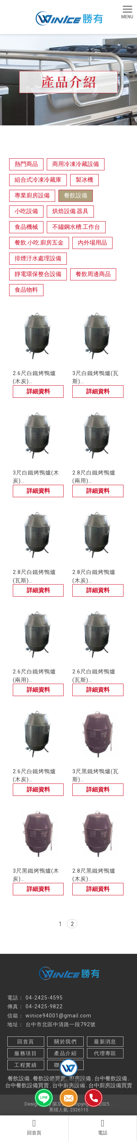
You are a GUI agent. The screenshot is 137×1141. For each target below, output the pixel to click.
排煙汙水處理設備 (38, 258)
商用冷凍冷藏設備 (75, 163)
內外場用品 (92, 242)
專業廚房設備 (32, 195)
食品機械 (26, 226)
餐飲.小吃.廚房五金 (39, 242)
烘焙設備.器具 (70, 211)
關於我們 (65, 1041)
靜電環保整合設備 (38, 274)
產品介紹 (65, 1053)
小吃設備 (26, 211)
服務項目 (25, 1053)
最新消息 (105, 1041)
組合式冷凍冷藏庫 (38, 179)
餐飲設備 (75, 195)
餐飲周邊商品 (93, 274)
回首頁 (34, 1127)
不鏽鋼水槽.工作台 (76, 226)
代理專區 (105, 1053)
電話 (103, 1127)
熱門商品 (26, 163)
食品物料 (26, 289)
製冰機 (84, 179)
